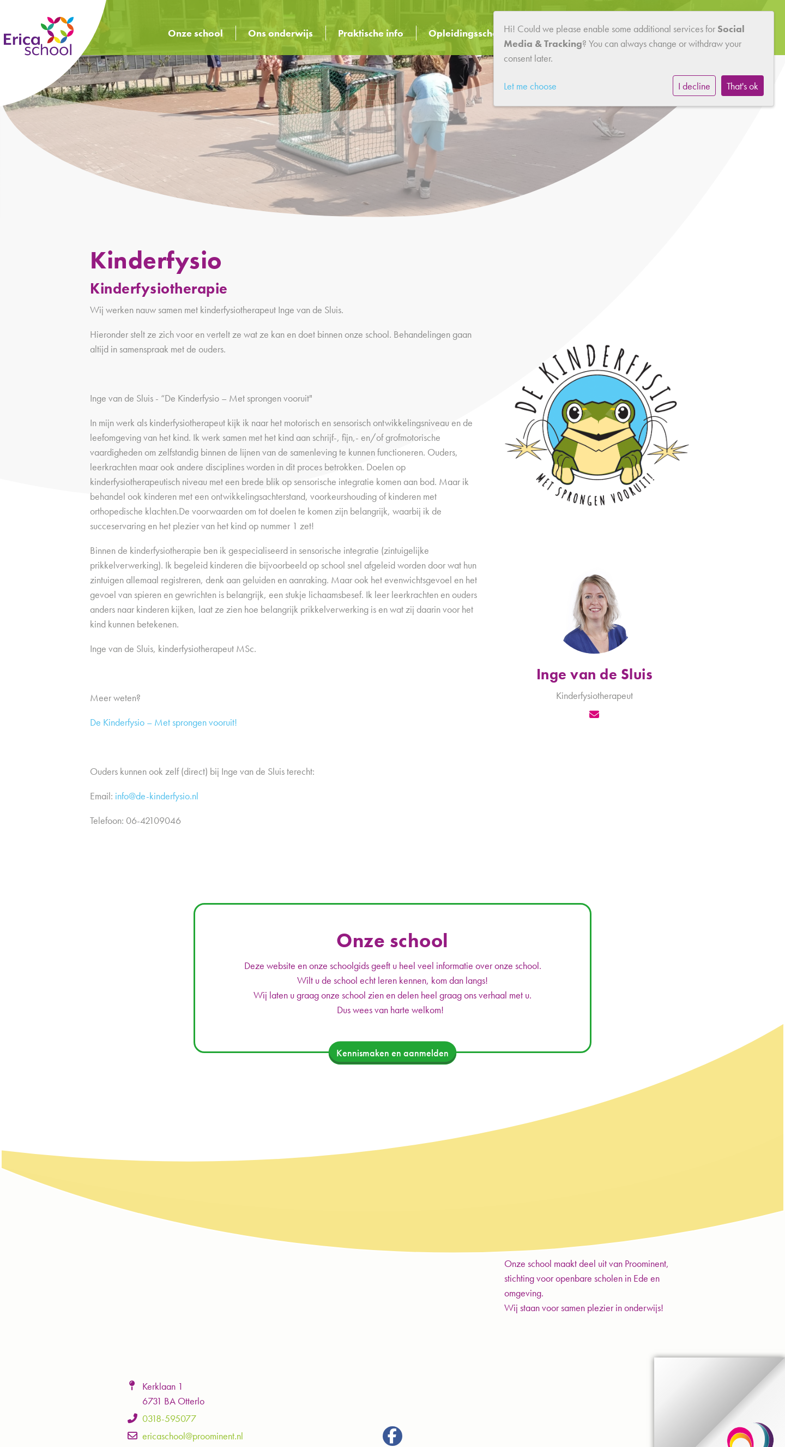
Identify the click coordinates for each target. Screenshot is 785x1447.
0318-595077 (169, 1418)
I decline (694, 86)
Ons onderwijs (280, 33)
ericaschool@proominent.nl (192, 1436)
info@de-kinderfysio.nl (156, 796)
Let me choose (530, 86)
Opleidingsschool (467, 33)
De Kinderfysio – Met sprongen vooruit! (163, 722)
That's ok (742, 86)
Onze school (195, 33)
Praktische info (370, 33)
